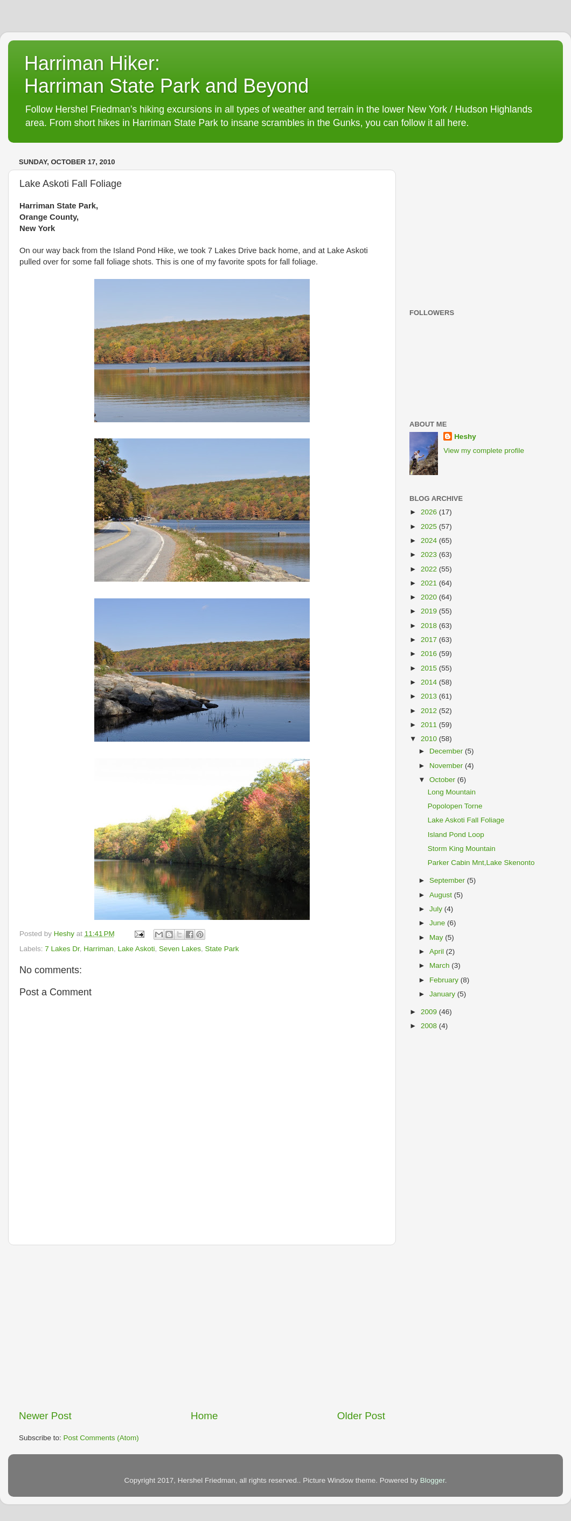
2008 (430, 1026)
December (447, 751)
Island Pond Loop (456, 835)
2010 (430, 739)
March (440, 965)
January (443, 994)
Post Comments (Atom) (101, 1438)
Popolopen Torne (455, 806)
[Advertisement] (202, 1327)
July (436, 909)
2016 (430, 654)
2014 (430, 682)
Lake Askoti (136, 949)
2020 (430, 597)
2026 (430, 512)
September (448, 880)
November (447, 766)
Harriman (98, 949)
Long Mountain (452, 792)
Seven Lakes (180, 949)
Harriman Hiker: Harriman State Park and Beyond (166, 74)
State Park (222, 949)
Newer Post (45, 1415)
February (445, 980)
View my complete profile (483, 450)
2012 (430, 711)
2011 (430, 725)
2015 (430, 668)
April (437, 951)
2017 (430, 640)
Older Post (361, 1415)
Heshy (465, 436)
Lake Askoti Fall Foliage (466, 820)
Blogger (432, 1480)
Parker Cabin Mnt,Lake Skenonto (481, 863)
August (441, 895)
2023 (430, 554)
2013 (430, 696)
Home (204, 1415)
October (443, 780)
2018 (430, 626)
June (438, 923)
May (437, 937)
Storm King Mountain (462, 849)
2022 (430, 569)
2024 (430, 540)
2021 (430, 583)
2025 (430, 526)
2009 (430, 1012)
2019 (430, 611)
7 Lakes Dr (62, 949)
